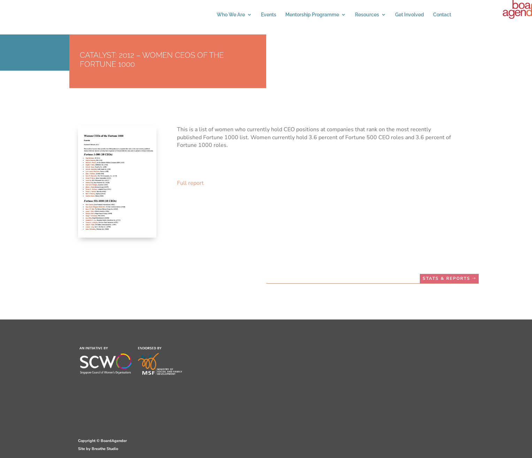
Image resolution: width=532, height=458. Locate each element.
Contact (442, 14)
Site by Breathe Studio (98, 448)
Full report (190, 183)
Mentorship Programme (312, 14)
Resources (367, 14)
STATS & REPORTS (446, 278)
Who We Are (231, 14)
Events (268, 14)
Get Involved (409, 14)
